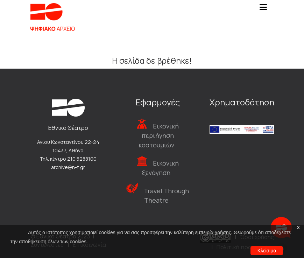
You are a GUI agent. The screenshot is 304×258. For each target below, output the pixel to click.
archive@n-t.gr (68, 167)
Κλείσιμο (266, 250)
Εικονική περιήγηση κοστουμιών (159, 135)
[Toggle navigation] (263, 9)
